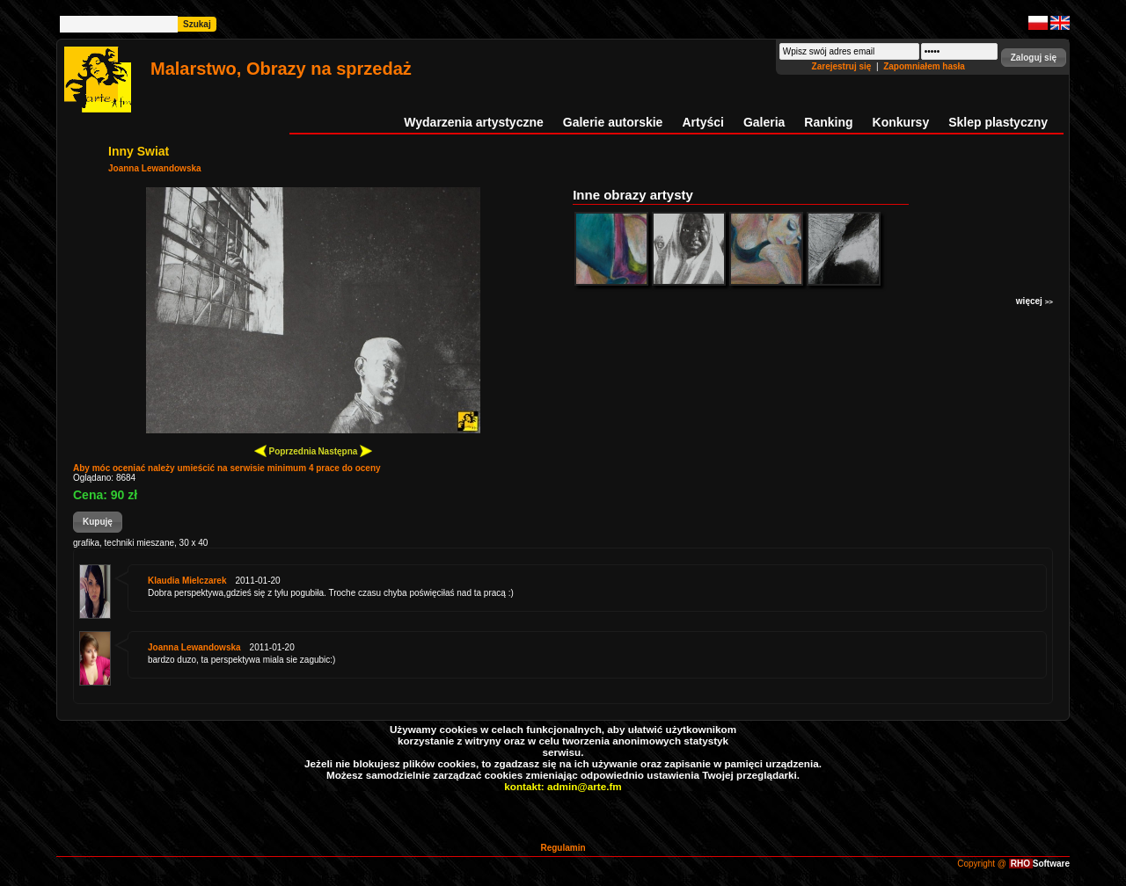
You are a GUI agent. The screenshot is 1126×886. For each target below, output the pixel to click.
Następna (345, 450)
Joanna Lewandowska (154, 168)
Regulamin (562, 848)
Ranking (828, 122)
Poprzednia (285, 450)
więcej (1034, 301)
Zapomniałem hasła (924, 66)
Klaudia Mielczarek (187, 580)
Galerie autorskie (613, 122)
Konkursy (901, 122)
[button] (1033, 57)
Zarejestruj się (843, 66)
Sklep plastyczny (998, 122)
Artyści (702, 122)
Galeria (764, 122)
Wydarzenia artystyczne (473, 122)
